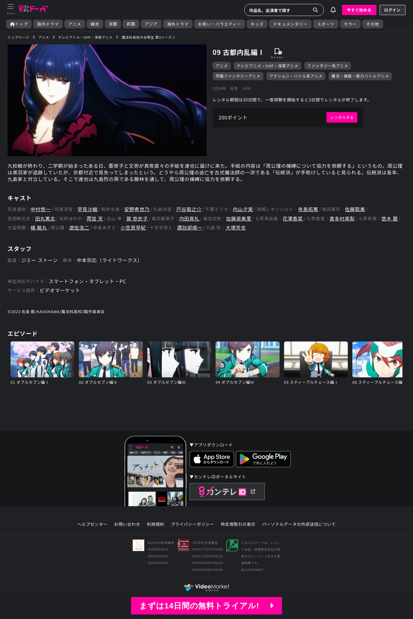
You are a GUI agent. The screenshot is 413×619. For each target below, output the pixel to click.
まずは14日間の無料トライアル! (206, 605)
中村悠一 (40, 209)
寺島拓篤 (308, 209)
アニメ (74, 24)
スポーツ (325, 24)
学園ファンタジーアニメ (238, 76)
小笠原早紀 (133, 227)
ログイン (392, 10)
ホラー (350, 24)
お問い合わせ (127, 524)
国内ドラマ (48, 24)
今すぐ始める (359, 10)
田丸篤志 (45, 218)
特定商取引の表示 (238, 524)
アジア (151, 24)
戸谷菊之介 (189, 209)
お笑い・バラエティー (219, 24)
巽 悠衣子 (137, 218)
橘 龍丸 (38, 227)
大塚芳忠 (236, 227)
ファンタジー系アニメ (327, 65)
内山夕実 (243, 209)
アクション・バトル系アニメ (295, 76)
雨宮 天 (95, 218)
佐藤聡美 (355, 209)
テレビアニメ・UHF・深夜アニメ (267, 65)
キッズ (257, 24)
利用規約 (155, 524)
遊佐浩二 (79, 227)
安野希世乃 (137, 209)
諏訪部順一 (189, 227)
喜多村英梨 (342, 218)
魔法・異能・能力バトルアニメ (360, 76)
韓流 (95, 24)
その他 (372, 24)
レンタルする (342, 117)
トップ (19, 24)
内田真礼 (189, 218)
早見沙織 (87, 209)
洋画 (113, 24)
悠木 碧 (389, 218)
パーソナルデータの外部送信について (299, 524)
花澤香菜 (293, 218)
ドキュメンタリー (290, 24)
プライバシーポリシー (192, 524)
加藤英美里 (238, 218)
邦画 (130, 24)
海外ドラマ (178, 24)
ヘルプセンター (92, 524)
